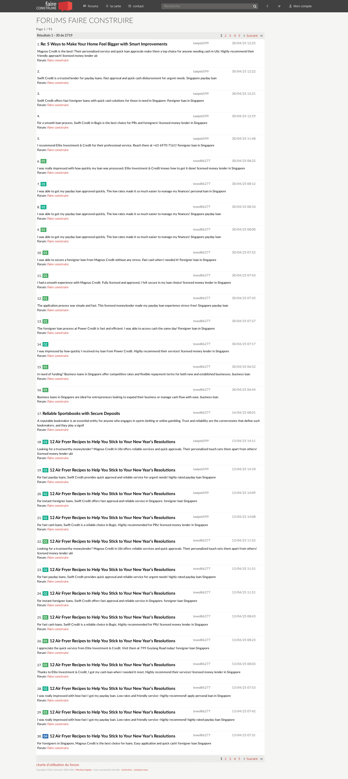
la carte (113, 6)
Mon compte (300, 6)
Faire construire (58, 60)
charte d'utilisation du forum (57, 765)
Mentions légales (84, 770)
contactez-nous (141, 770)
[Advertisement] (291, 89)
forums (90, 6)
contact (136, 6)
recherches (127, 770)
